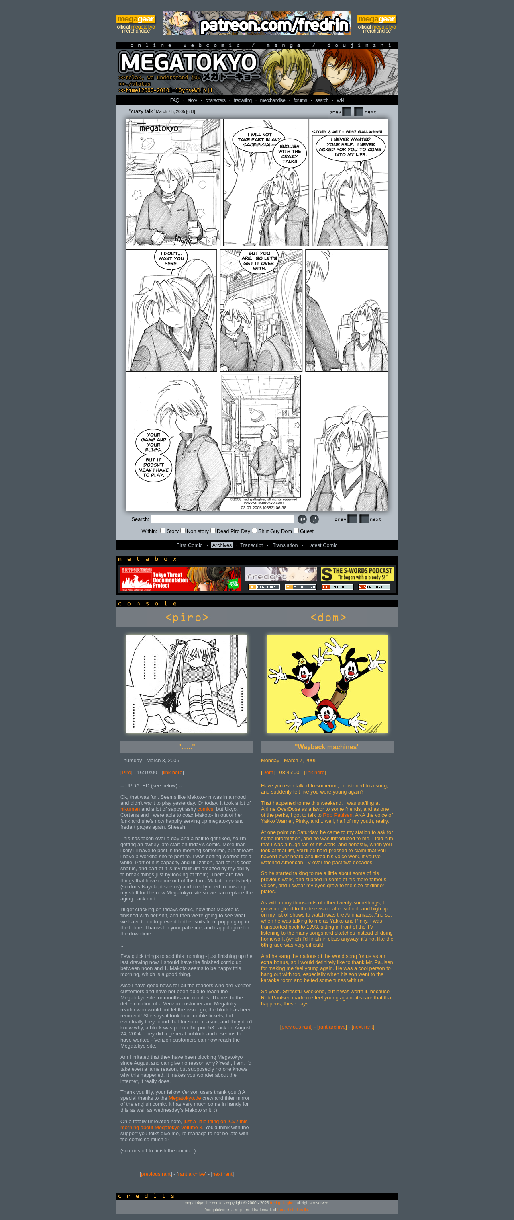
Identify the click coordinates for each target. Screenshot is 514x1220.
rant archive (191, 1174)
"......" (186, 747)
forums (300, 100)
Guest (304, 531)
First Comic (190, 545)
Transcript (251, 545)
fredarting (242, 100)
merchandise (272, 100)
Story (169, 531)
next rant (222, 1174)
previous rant (156, 1174)
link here (172, 772)
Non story (194, 531)
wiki (340, 100)
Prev (340, 112)
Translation (285, 545)
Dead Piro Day (230, 531)
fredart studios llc (292, 1210)
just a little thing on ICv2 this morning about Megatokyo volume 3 (184, 1124)
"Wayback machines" (327, 747)
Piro (126, 772)
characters (215, 100)
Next (365, 112)
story (192, 100)
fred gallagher (282, 1203)
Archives (222, 545)
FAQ (174, 100)
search (321, 100)
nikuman (130, 809)
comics (205, 809)
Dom (268, 772)
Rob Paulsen (337, 815)
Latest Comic (323, 545)
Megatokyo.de (185, 1098)
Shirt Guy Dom (272, 531)
